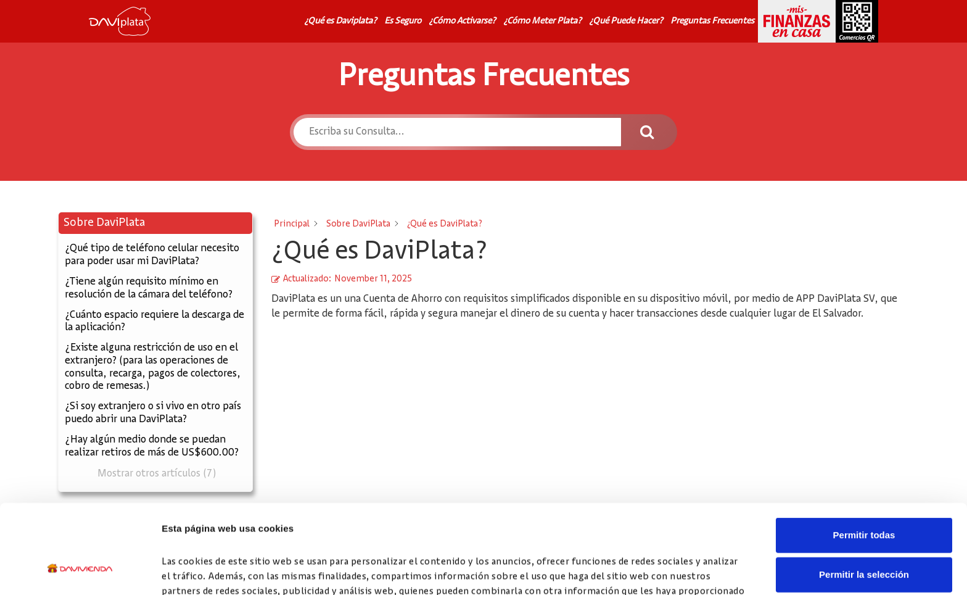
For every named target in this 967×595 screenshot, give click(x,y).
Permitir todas (864, 458)
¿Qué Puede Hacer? (626, 21)
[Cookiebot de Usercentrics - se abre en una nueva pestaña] (80, 571)
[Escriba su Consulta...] (457, 132)
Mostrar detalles (668, 570)
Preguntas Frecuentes (712, 21)
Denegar (864, 537)
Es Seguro (402, 21)
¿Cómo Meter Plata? (542, 21)
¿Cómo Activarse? (462, 21)
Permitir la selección (864, 498)
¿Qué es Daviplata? (340, 21)
